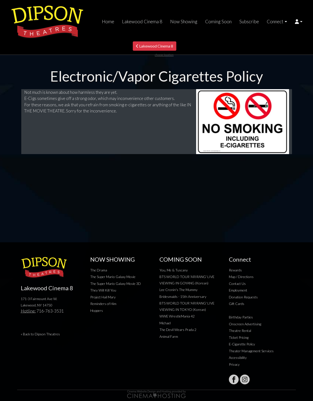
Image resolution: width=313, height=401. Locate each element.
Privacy (234, 364)
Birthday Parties (241, 317)
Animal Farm (168, 336)
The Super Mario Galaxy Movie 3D (115, 283)
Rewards (235, 270)
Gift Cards (236, 304)
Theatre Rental (240, 330)
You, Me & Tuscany (173, 270)
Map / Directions (241, 277)
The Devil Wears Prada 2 (177, 330)
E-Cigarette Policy (242, 344)
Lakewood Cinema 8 (142, 21)
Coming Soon (218, 21)
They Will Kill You (103, 290)
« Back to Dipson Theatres (40, 334)
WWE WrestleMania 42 (177, 316)
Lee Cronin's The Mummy (178, 290)
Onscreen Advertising (245, 324)
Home (108, 21)
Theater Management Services (251, 351)
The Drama (98, 270)
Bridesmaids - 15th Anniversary (182, 296)
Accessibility (238, 357)
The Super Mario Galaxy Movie (112, 277)
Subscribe (249, 21)
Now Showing (183, 21)
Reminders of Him (103, 304)
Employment (238, 290)
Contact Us (237, 283)
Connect (275, 21)
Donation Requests (243, 297)
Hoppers (96, 310)
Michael (165, 323)
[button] (298, 21)
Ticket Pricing (238, 337)
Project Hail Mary (103, 297)
